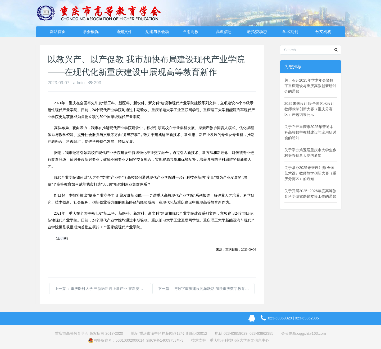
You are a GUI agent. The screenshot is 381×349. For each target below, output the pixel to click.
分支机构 (323, 31)
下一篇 (206, 288)
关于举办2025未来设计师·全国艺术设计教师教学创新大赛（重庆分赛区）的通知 (310, 173)
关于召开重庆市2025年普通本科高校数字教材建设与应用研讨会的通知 (310, 132)
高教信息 (224, 31)
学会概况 (91, 31)
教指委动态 (257, 31)
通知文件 (124, 31)
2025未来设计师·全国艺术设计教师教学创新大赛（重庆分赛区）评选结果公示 (309, 109)
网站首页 (58, 31)
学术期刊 (290, 31)
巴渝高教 (190, 31)
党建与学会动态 (157, 33)
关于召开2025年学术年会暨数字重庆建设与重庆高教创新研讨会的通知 (310, 85)
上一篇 (103, 288)
